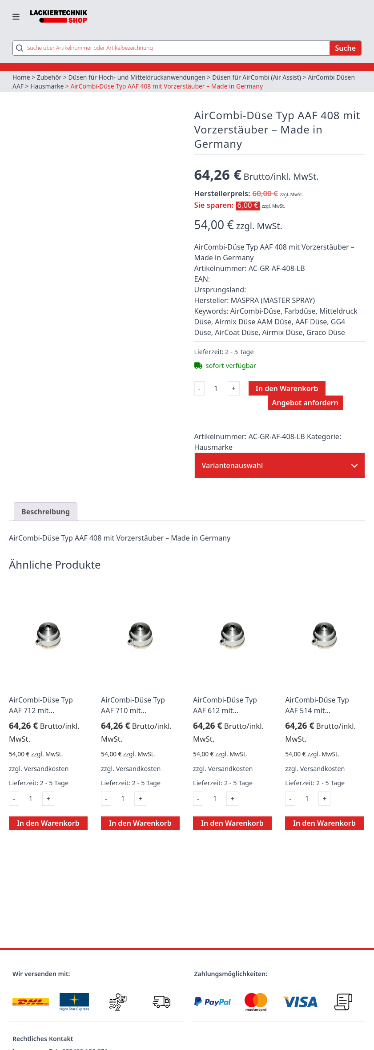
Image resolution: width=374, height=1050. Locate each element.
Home (21, 77)
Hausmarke (47, 86)
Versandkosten (46, 769)
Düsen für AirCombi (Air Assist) (258, 77)
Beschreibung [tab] (45, 512)
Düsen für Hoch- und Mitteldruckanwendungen (138, 77)
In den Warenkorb (287, 389)
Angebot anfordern (305, 403)
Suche (345, 48)
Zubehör (49, 77)
